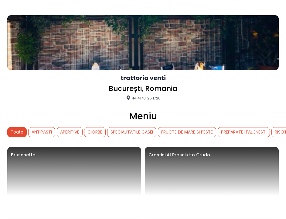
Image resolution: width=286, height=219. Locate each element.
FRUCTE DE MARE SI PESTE (187, 132)
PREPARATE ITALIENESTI (244, 132)
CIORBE (94, 132)
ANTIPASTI (42, 132)
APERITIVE (69, 132)
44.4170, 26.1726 (143, 98)
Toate (17, 132)
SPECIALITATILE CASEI (132, 132)
